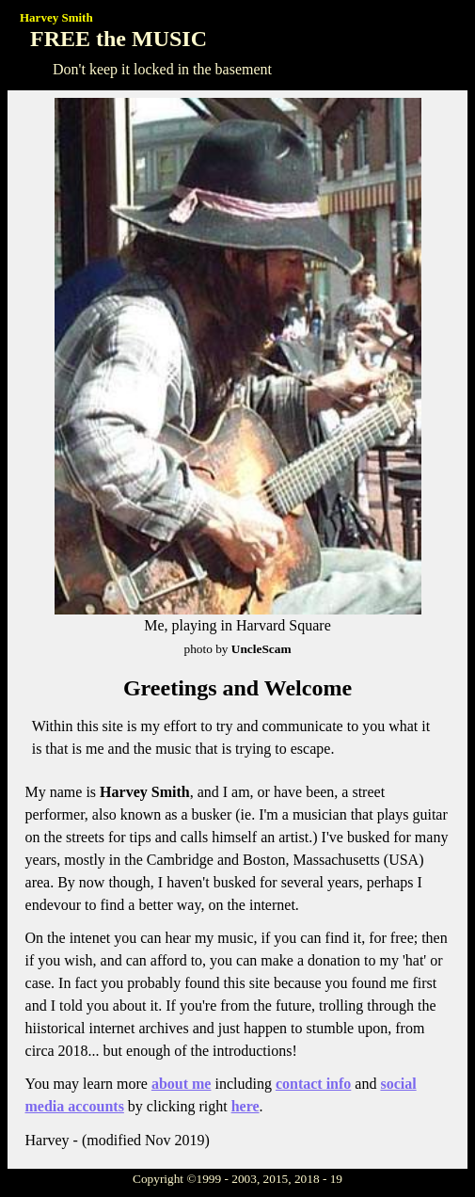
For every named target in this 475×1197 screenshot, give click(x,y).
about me (181, 1084)
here (245, 1106)
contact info (313, 1084)
